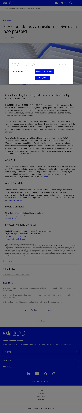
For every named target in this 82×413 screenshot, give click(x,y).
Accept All (42, 77)
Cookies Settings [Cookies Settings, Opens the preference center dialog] (17, 71)
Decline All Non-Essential (44, 71)
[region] (41, 71)
